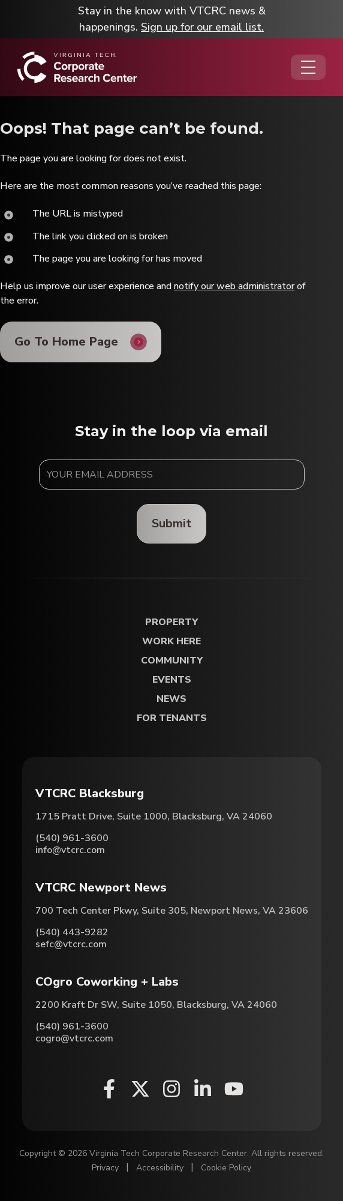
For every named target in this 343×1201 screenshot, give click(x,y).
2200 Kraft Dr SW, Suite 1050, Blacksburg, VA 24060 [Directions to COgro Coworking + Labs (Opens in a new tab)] (156, 1005)
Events (171, 680)
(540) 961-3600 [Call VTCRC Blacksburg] (72, 838)
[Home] (77, 67)
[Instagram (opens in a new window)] (171, 1088)
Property (171, 622)
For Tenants (172, 718)
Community (172, 660)
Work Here (171, 641)
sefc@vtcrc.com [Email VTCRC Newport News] (71, 944)
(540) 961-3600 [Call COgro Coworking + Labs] (72, 1026)
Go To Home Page (66, 342)
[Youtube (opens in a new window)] (233, 1088)
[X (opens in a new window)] (140, 1088)
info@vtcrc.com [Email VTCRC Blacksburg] (70, 850)
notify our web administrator (234, 286)
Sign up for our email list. (202, 27)
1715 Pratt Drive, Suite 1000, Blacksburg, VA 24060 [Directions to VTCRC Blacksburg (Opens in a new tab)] (153, 816)
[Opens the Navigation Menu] (308, 67)
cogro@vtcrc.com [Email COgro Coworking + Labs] (74, 1038)
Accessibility (159, 1167)
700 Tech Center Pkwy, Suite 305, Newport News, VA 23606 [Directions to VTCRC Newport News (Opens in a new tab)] (171, 911)
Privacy (105, 1167)
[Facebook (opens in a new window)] (109, 1088)
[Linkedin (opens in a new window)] (202, 1088)
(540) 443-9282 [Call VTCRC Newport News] (72, 932)
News (171, 699)
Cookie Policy (226, 1167)
